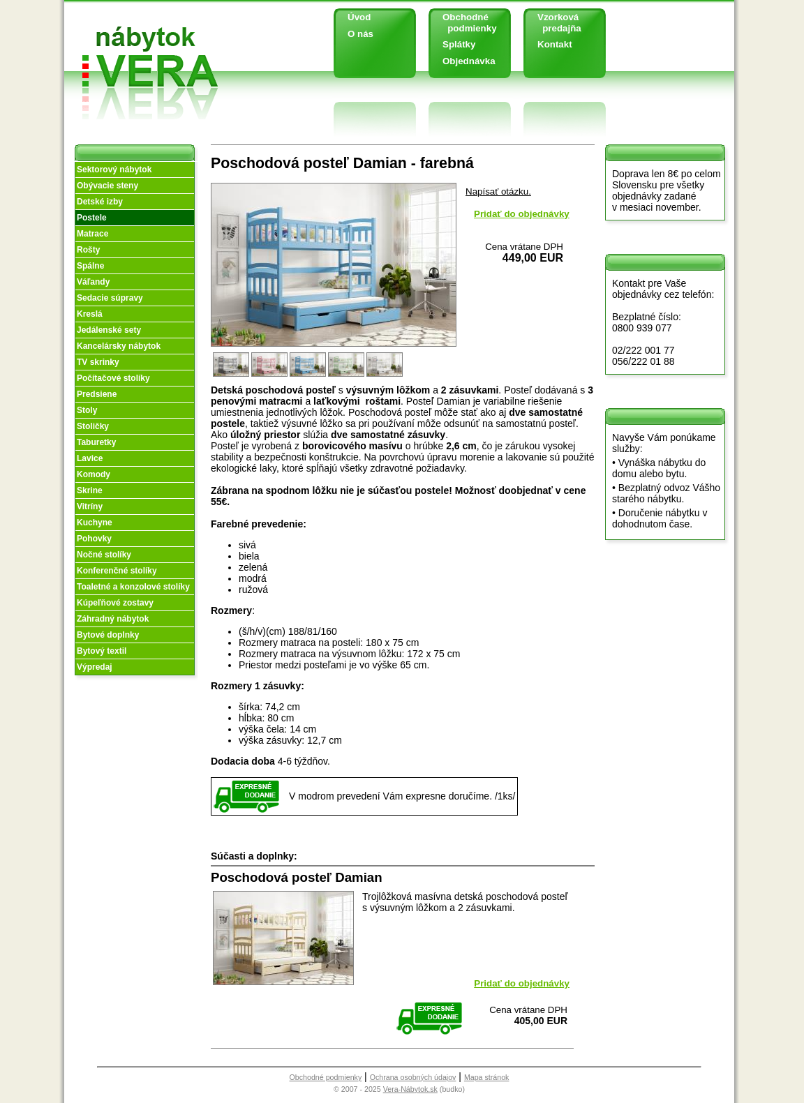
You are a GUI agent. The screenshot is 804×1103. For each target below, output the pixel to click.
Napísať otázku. (498, 191)
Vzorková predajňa (554, 22)
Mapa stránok (486, 1077)
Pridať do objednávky (522, 214)
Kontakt (554, 44)
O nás (360, 34)
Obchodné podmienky (464, 22)
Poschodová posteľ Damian (296, 877)
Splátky (458, 44)
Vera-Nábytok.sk (410, 1089)
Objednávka (469, 61)
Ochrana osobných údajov (413, 1077)
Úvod (359, 17)
